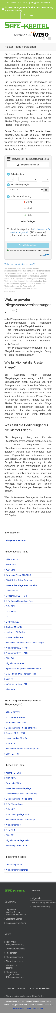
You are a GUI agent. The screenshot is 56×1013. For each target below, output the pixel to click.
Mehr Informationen (35, 1008)
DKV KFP (10, 809)
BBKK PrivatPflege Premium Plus (21, 585)
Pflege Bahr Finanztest (16, 540)
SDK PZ (10, 835)
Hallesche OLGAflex (15, 632)
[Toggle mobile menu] (50, 38)
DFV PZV (10, 606)
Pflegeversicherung (41, 906)
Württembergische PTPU (17, 684)
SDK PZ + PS (12, 754)
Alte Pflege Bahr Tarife (16, 845)
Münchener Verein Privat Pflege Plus (23, 748)
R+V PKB (10, 830)
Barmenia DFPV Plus (16, 722)
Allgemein (36, 898)
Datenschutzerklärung (15, 923)
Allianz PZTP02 (13, 712)
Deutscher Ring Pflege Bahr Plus (21, 728)
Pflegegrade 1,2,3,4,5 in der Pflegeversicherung (15, 974)
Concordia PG (12, 590)
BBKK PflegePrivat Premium (19, 580)
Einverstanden (19, 1008)
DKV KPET (11, 611)
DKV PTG (10, 616)
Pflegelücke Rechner (11, 966)
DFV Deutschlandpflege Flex (19, 601)
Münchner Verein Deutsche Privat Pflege (25, 642)
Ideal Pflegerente (14, 864)
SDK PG (10, 658)
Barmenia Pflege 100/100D (18, 575)
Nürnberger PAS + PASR (17, 648)
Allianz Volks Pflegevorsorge (39, 997)
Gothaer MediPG (14, 627)
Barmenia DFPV (13, 783)
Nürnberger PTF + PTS (16, 653)
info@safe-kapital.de (40, 2)
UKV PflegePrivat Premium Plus (21, 674)
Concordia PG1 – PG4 (16, 596)
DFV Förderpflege (14, 804)
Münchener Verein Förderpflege (20, 819)
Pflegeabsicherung (14, 957)
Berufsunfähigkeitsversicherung (41, 902)
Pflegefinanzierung (14, 961)
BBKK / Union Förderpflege (18, 788)
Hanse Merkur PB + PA (16, 738)
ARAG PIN (11, 564)
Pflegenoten (11, 953)
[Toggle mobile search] (43, 38)
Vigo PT (9, 679)
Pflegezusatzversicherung (15, 996)
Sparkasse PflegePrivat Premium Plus (23, 668)
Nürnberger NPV (14, 825)
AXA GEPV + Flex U (15, 717)
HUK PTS (10, 743)
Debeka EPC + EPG (15, 733)
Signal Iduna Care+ (15, 663)
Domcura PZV (12, 622)
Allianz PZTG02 (13, 773)
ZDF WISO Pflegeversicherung (15, 943)
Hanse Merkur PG (14, 637)
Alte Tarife (10, 689)
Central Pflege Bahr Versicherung (21, 793)
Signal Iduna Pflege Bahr (17, 840)
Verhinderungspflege (15, 949)
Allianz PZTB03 (13, 559)
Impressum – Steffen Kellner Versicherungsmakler (15, 912)
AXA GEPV (11, 778)
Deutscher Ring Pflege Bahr (19, 799)
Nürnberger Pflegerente (17, 870)
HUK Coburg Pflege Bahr (17, 814)
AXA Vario (10, 570)
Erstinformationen (14, 919)
